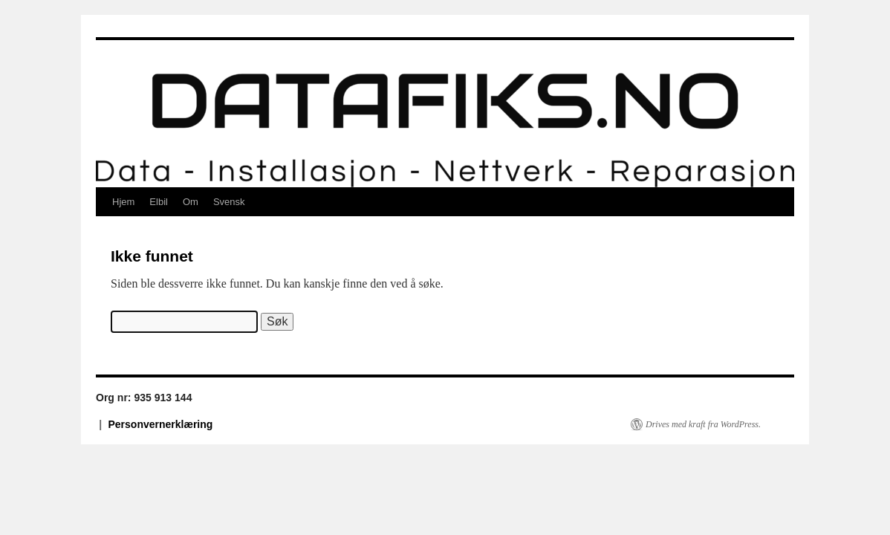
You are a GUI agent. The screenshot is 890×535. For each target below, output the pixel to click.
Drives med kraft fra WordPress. (703, 424)
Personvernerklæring (160, 424)
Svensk (229, 201)
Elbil (158, 201)
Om (190, 201)
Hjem (123, 201)
